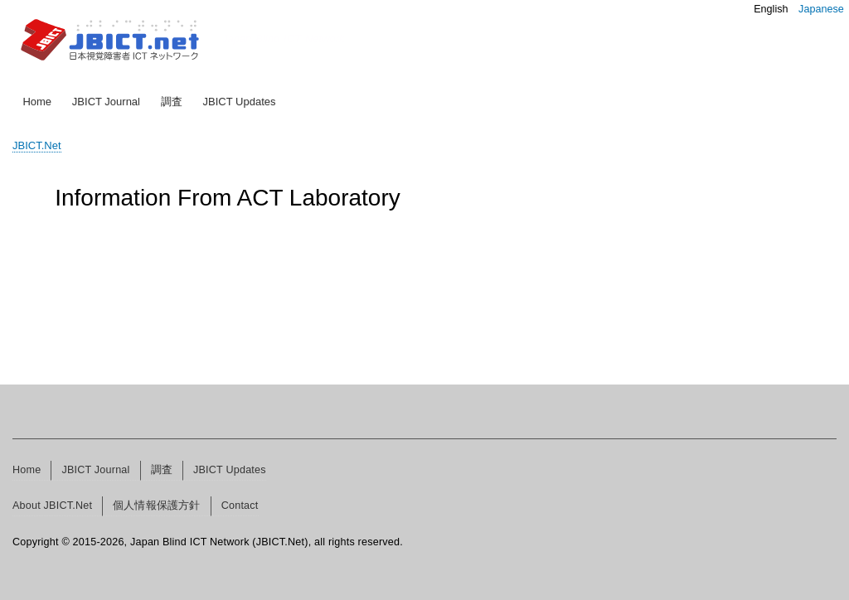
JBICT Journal (106, 101)
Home (36, 101)
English (771, 9)
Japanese (821, 9)
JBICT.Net (36, 145)
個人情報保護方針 (157, 505)
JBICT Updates (239, 101)
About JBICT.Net (52, 505)
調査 (171, 101)
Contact (240, 505)
